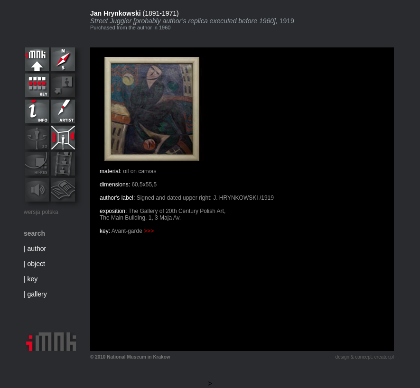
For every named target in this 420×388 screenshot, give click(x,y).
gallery (37, 294)
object (36, 264)
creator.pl (384, 357)
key (33, 279)
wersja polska (41, 212)
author (37, 248)
